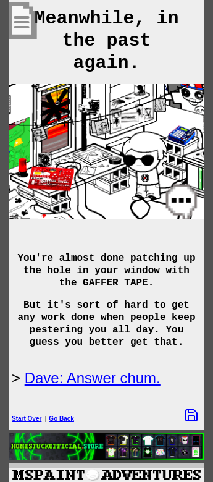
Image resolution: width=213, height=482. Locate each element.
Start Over (26, 418)
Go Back (61, 418)
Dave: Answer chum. (93, 378)
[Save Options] (191, 415)
